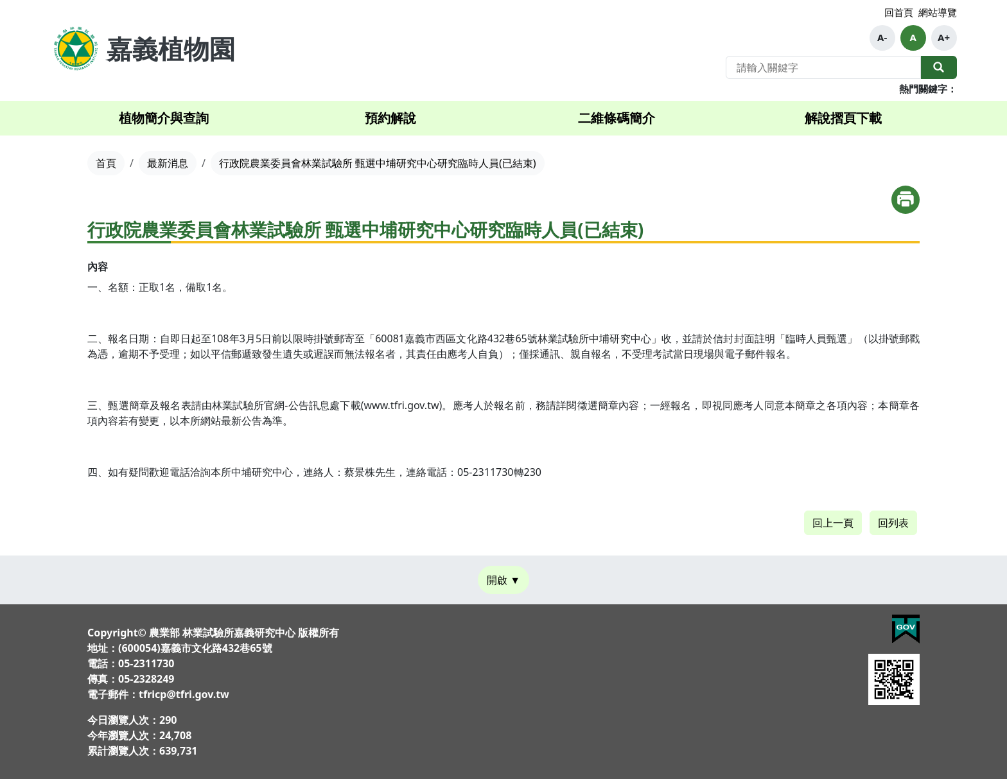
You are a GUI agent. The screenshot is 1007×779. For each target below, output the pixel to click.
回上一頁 (833, 523)
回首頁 (898, 12)
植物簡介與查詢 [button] (164, 118)
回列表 (893, 523)
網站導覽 (937, 12)
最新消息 (167, 163)
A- (882, 37)
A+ (944, 37)
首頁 (106, 163)
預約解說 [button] (390, 118)
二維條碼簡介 (616, 118)
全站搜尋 (939, 67)
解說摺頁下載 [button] (843, 118)
